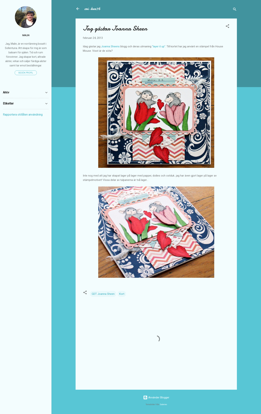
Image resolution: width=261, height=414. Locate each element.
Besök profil (25, 72)
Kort (121, 294)
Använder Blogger (156, 397)
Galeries (163, 404)
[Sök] (235, 9)
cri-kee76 (92, 9)
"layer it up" (158, 46)
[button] (227, 27)
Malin (25, 35)
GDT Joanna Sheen (103, 294)
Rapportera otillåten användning (23, 114)
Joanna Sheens (110, 46)
